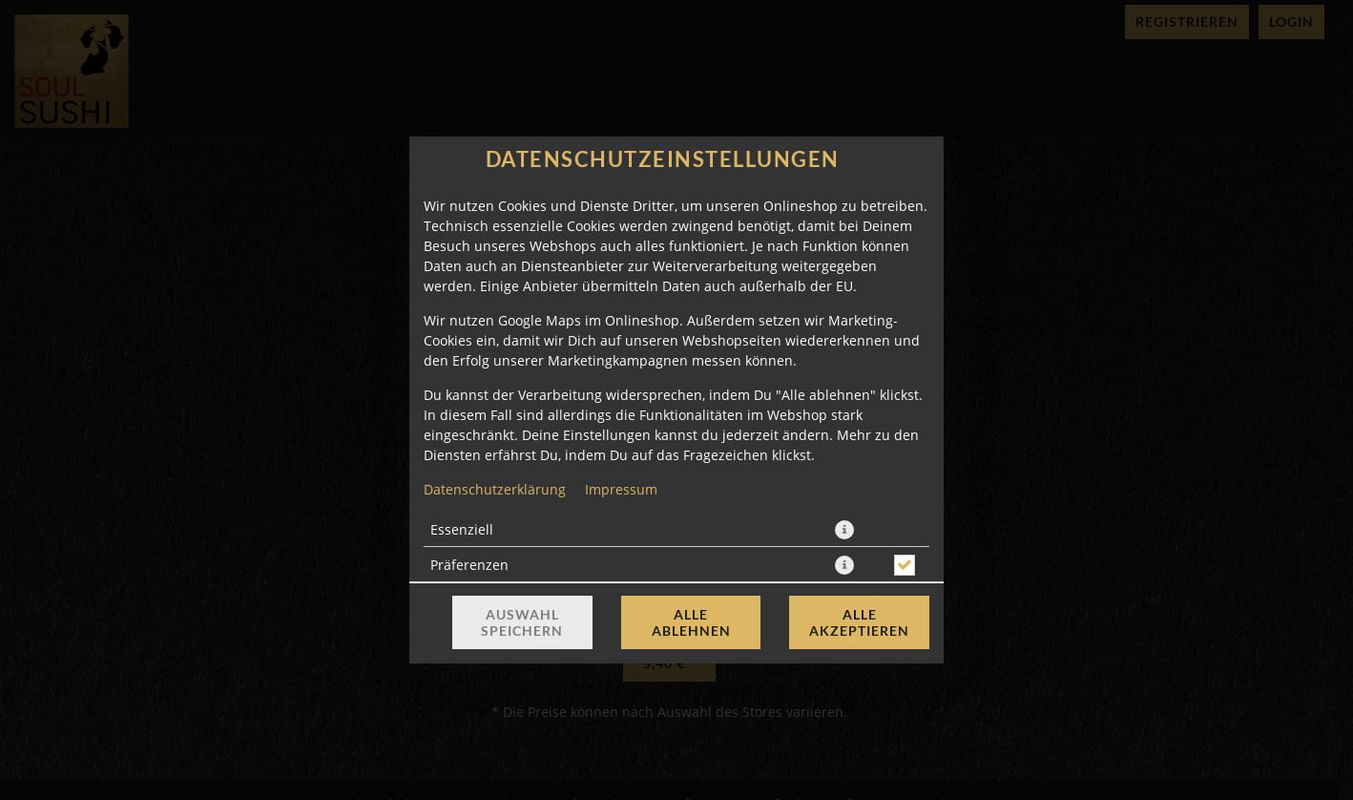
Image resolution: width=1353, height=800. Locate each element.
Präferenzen (469, 565)
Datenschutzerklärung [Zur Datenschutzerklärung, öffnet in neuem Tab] (495, 489)
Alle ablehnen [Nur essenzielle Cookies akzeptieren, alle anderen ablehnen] (691, 622)
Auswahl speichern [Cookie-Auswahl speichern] (522, 622)
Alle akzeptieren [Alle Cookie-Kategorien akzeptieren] (859, 622)
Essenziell (461, 529)
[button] (844, 529)
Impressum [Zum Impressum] (621, 489)
